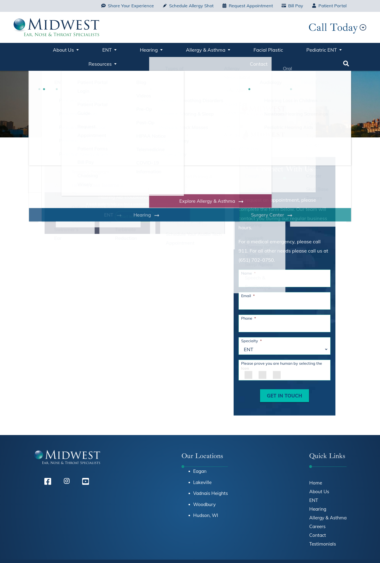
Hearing (116, 49)
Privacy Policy (272, 552)
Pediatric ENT (247, 49)
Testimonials (322, 528)
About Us (58, 49)
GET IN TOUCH (284, 380)
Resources (288, 49)
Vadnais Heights (210, 477)
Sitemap (343, 552)
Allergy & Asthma (159, 49)
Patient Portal (329, 5)
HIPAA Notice (240, 552)
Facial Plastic (207, 49)
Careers (317, 511)
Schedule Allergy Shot (188, 5)
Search (346, 51)
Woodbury (204, 489)
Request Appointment (247, 5)
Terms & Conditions (310, 552)
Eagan (199, 455)
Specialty (251, 325)
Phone (248, 302)
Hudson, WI (205, 499)
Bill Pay (292, 5)
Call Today (315, 27)
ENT (88, 49)
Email (248, 280)
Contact (323, 49)
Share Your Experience (127, 5)
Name (248, 257)
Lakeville (202, 466)
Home (34, 51)
